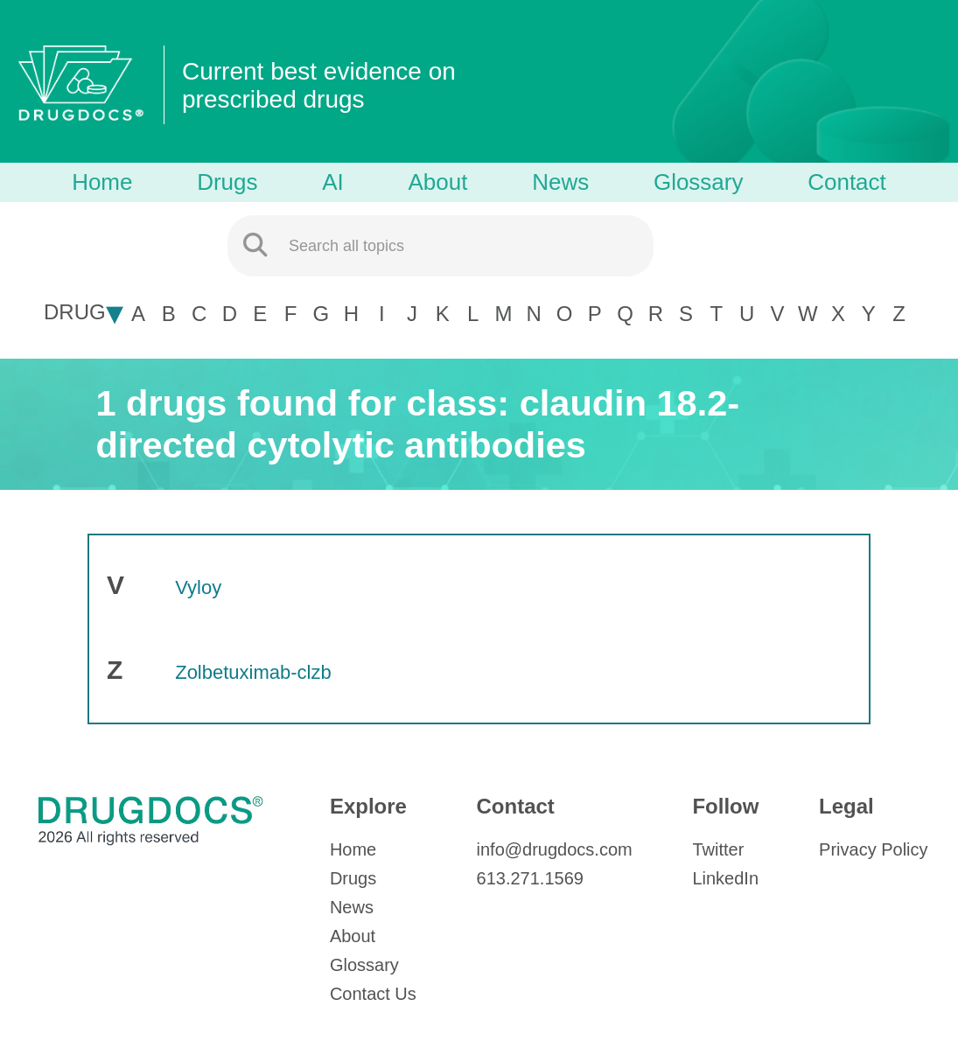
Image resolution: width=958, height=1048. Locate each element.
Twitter (718, 849)
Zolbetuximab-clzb (253, 672)
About (438, 182)
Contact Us (373, 993)
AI (333, 182)
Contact (847, 182)
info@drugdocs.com (555, 849)
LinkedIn (725, 878)
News (560, 182)
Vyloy (198, 587)
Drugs (227, 182)
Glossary (699, 182)
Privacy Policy (873, 849)
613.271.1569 (530, 878)
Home (102, 182)
